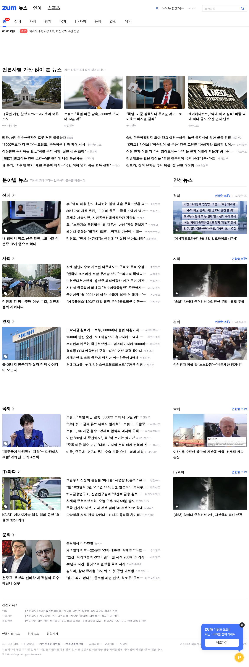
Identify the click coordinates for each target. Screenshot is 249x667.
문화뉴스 (193, 125)
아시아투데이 (10, 125)
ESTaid (9, 654)
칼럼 (113, 21)
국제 (63, 21)
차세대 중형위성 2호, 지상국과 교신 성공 (54, 31)
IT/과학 (80, 21)
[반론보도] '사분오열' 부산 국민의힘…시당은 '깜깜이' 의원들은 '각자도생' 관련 (72, 616)
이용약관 (29, 644)
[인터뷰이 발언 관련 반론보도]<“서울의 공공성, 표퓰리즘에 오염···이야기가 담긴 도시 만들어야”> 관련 (86, 621)
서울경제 (241, 322)
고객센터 (109, 644)
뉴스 (23, 8)
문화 (97, 21)
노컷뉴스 (241, 196)
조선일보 (69, 125)
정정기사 (8, 605)
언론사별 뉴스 (11, 633)
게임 (128, 21)
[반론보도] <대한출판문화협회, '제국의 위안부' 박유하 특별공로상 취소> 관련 (71, 611)
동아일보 (131, 125)
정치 (17, 21)
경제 (48, 21)
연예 (37, 8)
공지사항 (94, 644)
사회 (32, 21)
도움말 (124, 644)
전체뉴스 (33, 633)
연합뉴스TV (222, 196)
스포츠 (53, 8)
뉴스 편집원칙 (10, 644)
